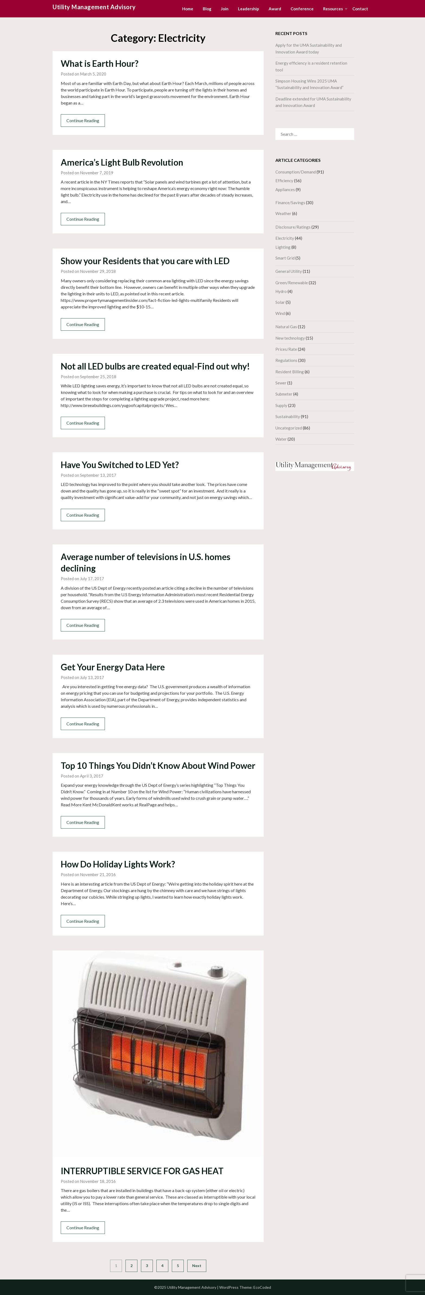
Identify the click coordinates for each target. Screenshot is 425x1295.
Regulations (286, 360)
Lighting (283, 247)
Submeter (283, 393)
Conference (302, 8)
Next (196, 1265)
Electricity (284, 238)
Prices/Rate (286, 349)
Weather (283, 213)
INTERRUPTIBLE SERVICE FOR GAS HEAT (142, 1171)
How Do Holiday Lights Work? (118, 864)
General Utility (288, 271)
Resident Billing (289, 371)
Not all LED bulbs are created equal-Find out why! (155, 366)
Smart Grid (285, 257)
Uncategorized (288, 427)
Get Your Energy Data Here (113, 667)
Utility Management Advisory (94, 7)
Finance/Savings (290, 202)
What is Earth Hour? (100, 63)
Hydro (281, 291)
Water (281, 439)
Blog (207, 8)
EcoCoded (262, 1287)
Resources (333, 8)
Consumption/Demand (295, 171)
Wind (280, 313)
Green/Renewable (291, 282)
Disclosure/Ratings (293, 227)
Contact (360, 8)
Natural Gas (286, 326)
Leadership (248, 8)
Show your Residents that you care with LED (145, 260)
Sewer (280, 382)
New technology (290, 338)
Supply (281, 405)
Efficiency (284, 180)
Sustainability (287, 416)
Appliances (285, 189)
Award (275, 8)
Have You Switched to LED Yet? (120, 464)
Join (224, 8)
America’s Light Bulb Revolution (122, 162)
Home (187, 8)
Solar (280, 302)
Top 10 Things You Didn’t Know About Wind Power (158, 765)
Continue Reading (82, 120)
